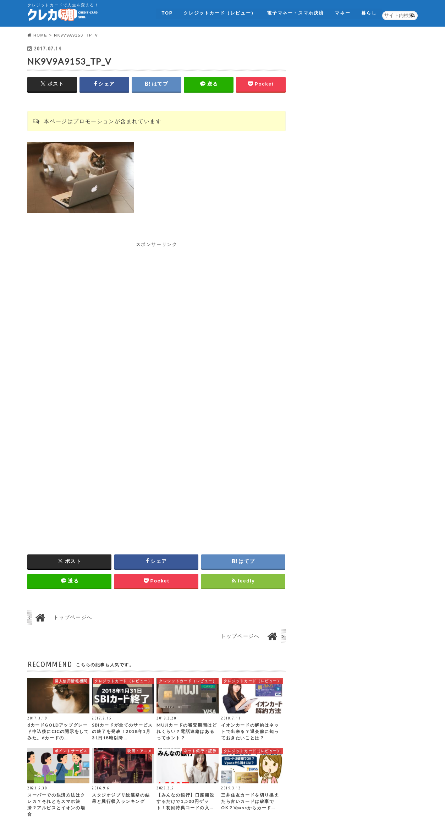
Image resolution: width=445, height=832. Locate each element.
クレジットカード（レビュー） (219, 12)
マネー (342, 12)
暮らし (369, 12)
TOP (166, 12)
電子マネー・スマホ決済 (295, 12)
